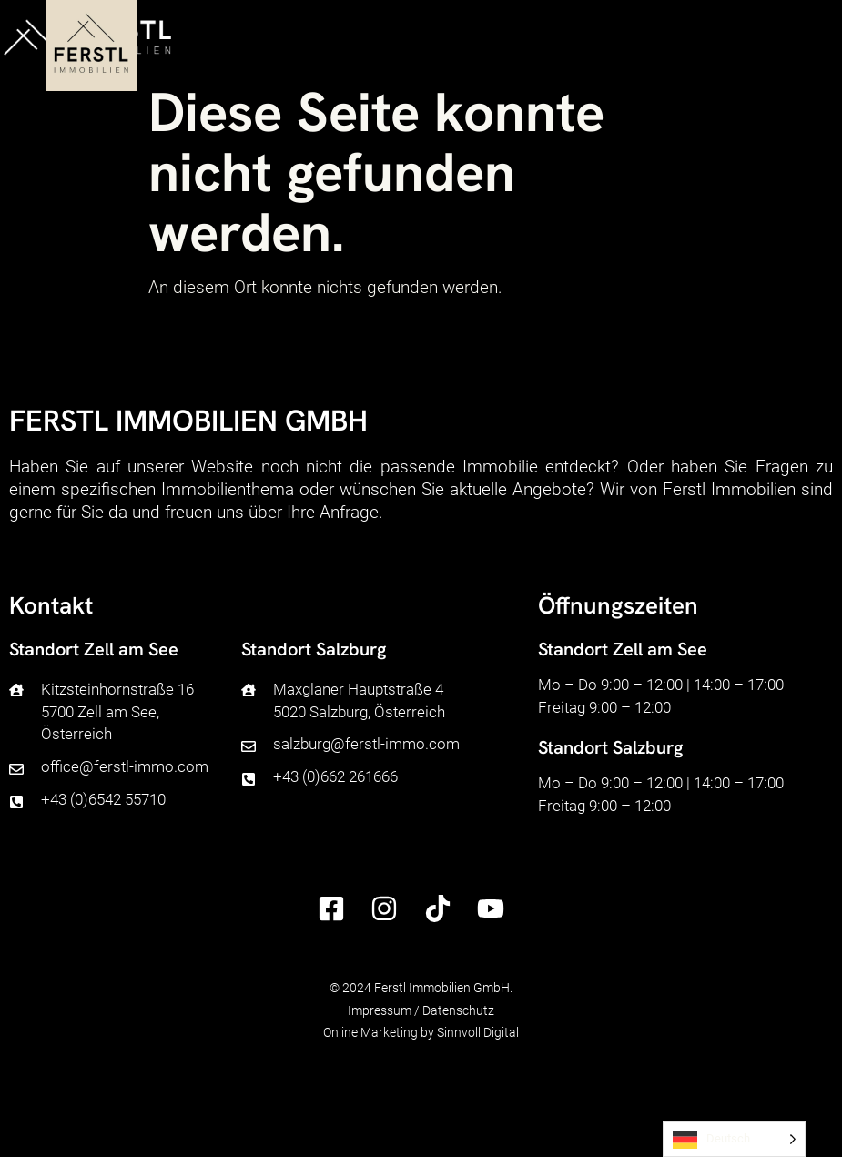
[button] (807, 37)
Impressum (379, 1010)
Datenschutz (458, 1010)
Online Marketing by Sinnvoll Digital (421, 1032)
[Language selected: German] (734, 1139)
